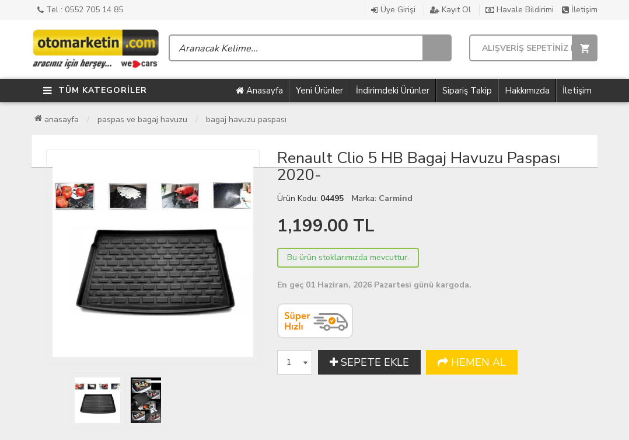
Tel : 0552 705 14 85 (80, 9)
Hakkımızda (527, 90)
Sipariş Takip (467, 90)
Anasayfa (259, 90)
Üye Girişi (393, 9)
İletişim (579, 9)
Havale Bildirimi (519, 9)
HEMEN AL (472, 362)
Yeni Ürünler (319, 90)
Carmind (396, 198)
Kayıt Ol (450, 9)
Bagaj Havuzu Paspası (246, 119)
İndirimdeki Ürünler (392, 90)
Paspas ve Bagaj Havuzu (142, 119)
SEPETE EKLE (369, 362)
